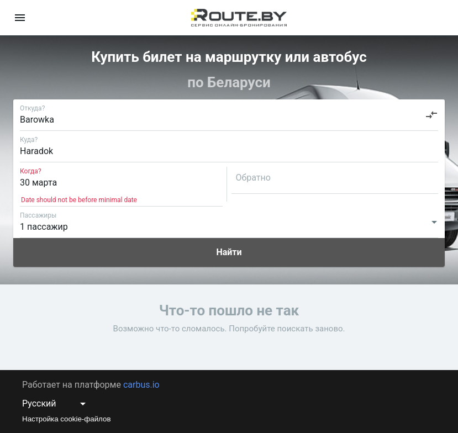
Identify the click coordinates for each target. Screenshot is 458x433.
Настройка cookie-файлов (66, 419)
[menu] (20, 17)
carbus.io (141, 384)
